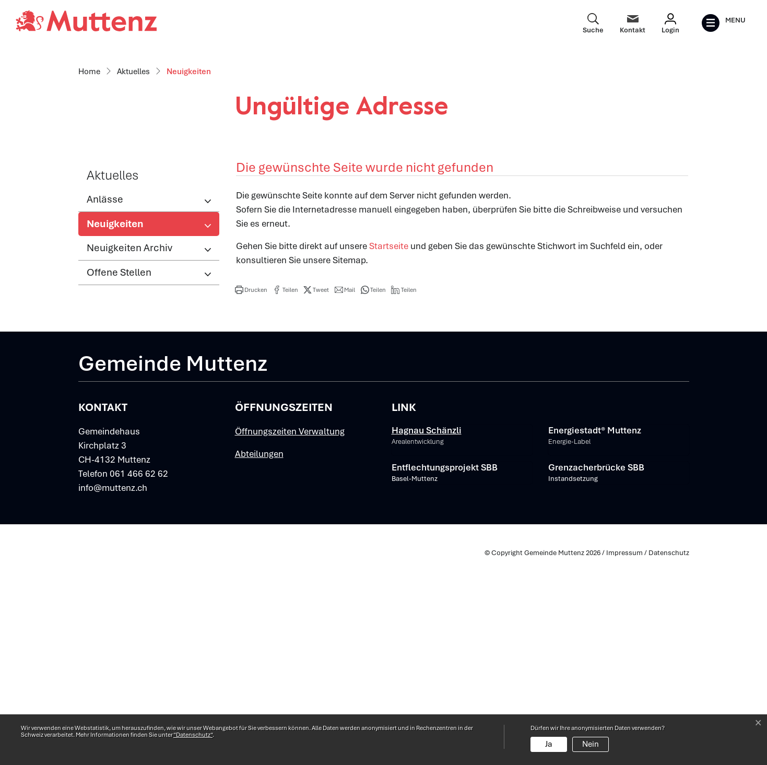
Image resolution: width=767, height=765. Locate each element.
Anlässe (105, 404)
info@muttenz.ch (112, 693)
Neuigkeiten (121, 432)
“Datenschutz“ (193, 734)
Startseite (388, 451)
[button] (251, 495)
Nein (590, 744)
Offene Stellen (119, 478)
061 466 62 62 (139, 679)
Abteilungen (259, 659)
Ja (548, 744)
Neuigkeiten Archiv (129, 453)
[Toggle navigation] (723, 22)
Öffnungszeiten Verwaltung (290, 637)
